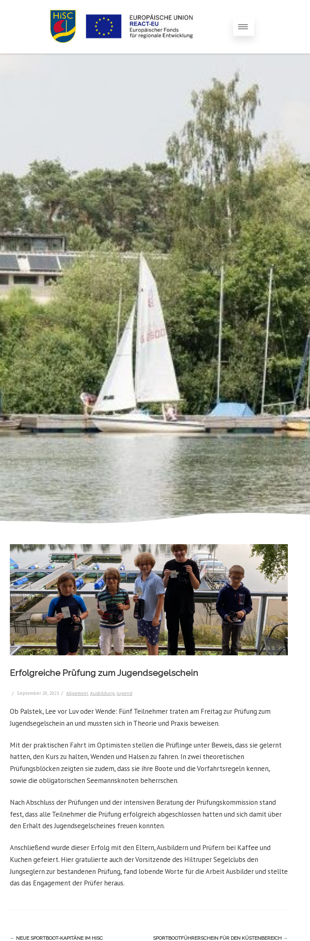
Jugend (124, 693)
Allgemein (77, 693)
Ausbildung (102, 693)
